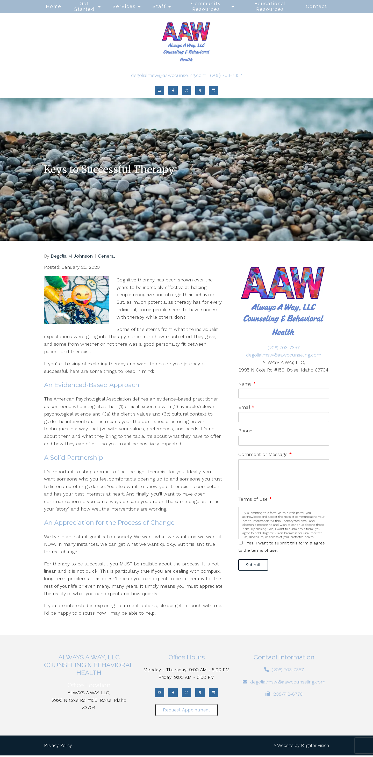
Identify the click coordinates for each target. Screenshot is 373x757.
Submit (255, 565)
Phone (245, 430)
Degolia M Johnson (72, 256)
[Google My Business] (213, 90)
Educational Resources (270, 6)
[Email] (159, 90)
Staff (159, 6)
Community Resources (206, 6)
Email (246, 407)
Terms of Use (255, 499)
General (106, 256)
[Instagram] (186, 90)
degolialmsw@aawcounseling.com (168, 75)
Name (247, 384)
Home (53, 6)
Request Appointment (186, 710)
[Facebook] (173, 90)
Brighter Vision (315, 746)
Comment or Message (265, 454)
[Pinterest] (200, 90)
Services (124, 6)
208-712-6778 (288, 694)
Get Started (84, 6)
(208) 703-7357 (226, 75)
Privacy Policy (58, 746)
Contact (316, 6)
